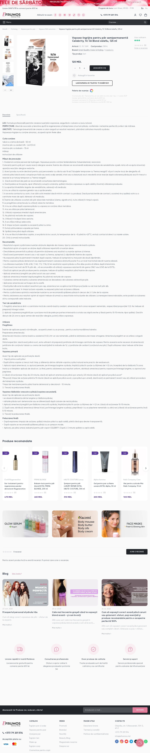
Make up (33, 742)
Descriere (6, 115)
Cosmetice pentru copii (39, 750)
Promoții (63, 726)
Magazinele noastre (68, 742)
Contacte (120, 721)
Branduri (63, 730)
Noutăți (62, 734)
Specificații (21, 115)
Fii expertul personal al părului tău (19, 612)
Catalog (14, 29)
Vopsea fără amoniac (47, 29)
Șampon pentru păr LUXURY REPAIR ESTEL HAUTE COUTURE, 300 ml (74, 486)
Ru (146, 8)
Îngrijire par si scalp (37, 726)
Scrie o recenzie (141, 48)
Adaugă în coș (99, 68)
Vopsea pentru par (28, 29)
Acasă (4, 29)
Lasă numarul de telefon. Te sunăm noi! (92, 83)
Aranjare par (35, 734)
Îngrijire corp (34, 746)
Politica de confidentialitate (96, 734)
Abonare (140, 710)
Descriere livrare (91, 726)
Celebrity (109, 50)
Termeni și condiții (91, 730)
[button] (5, 90)
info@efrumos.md (122, 736)
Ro (142, 8)
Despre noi (64, 746)
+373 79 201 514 (122, 732)
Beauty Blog (64, 738)
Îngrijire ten (34, 738)
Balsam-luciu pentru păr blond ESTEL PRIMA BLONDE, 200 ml (44, 486)
